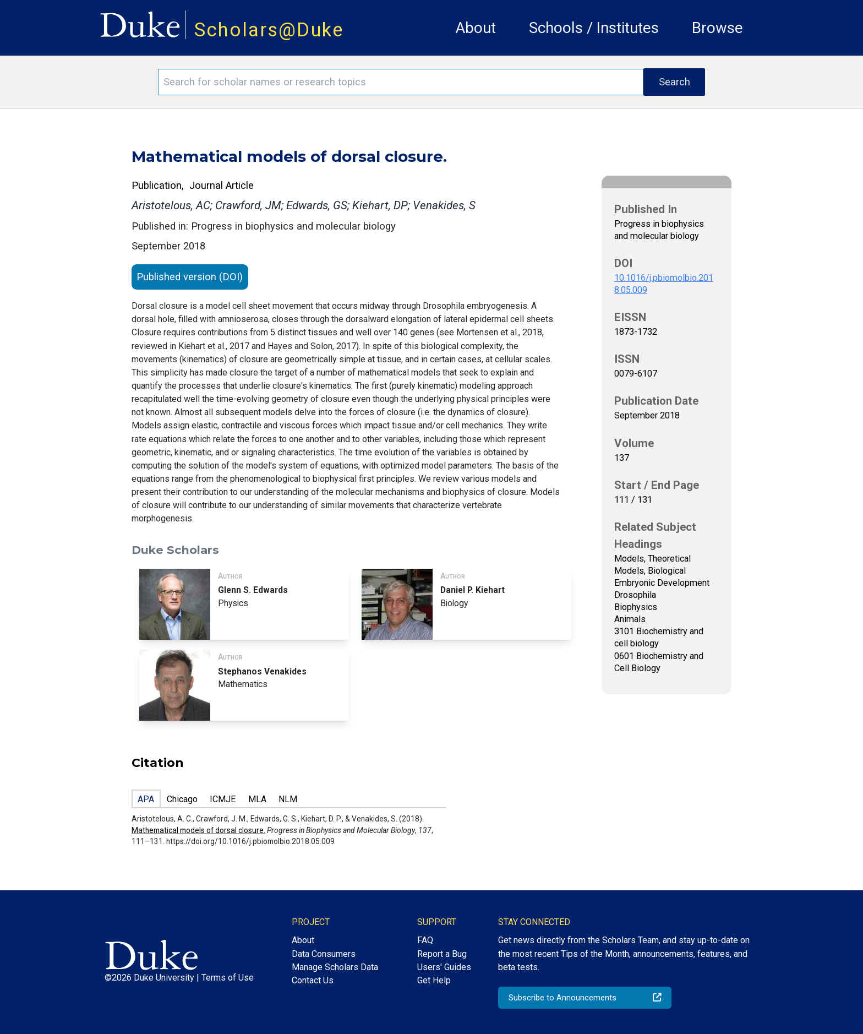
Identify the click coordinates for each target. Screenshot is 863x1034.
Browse (717, 28)
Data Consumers (324, 954)
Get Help (434, 980)
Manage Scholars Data (335, 967)
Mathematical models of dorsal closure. (198, 830)
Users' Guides (444, 967)
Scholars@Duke (269, 30)
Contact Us (313, 980)
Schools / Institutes (594, 28)
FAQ (425, 940)
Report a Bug (442, 954)
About (475, 28)
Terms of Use (227, 977)
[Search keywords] (400, 82)
